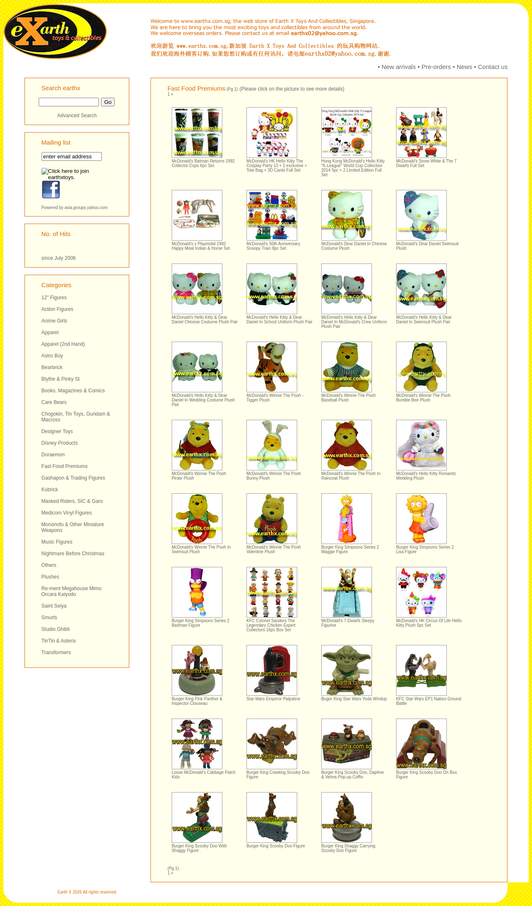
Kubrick (50, 489)
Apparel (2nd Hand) (63, 344)
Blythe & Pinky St (61, 379)
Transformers (56, 652)
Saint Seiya (54, 606)
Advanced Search (77, 115)
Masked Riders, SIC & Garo (72, 501)
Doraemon (53, 455)
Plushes (50, 577)
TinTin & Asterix (59, 641)
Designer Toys (57, 431)
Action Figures (58, 309)
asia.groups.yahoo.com (85, 207)
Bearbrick (52, 367)
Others (49, 565)
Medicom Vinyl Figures (67, 513)
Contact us (493, 66)
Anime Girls (54, 321)
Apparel (50, 332)
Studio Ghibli (56, 629)
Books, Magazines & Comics (73, 391)
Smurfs (49, 617)
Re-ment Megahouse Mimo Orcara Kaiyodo (72, 591)
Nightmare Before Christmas (73, 553)
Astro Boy (52, 356)
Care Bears (54, 402)
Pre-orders (436, 66)
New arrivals (399, 66)
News (465, 66)
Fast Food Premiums (65, 466)
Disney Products (60, 443)
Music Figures (57, 542)
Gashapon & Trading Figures (73, 478)
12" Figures (54, 297)
